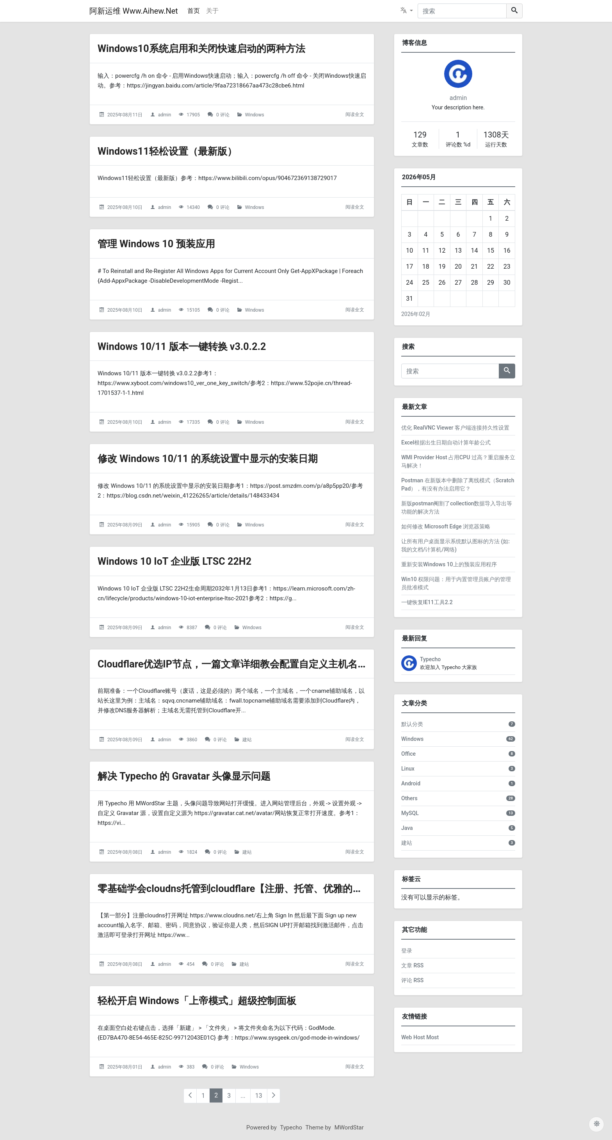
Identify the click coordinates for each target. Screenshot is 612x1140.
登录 (406, 950)
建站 (247, 739)
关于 (212, 10)
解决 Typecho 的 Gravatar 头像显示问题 (194, 775)
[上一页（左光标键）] (190, 1095)
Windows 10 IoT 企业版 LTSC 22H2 (183, 561)
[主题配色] (596, 1124)
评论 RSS (412, 980)
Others (409, 798)
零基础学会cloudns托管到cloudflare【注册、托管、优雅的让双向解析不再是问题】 (300, 888)
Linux (408, 768)
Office (408, 754)
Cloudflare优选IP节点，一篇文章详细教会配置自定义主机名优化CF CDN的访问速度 (300, 663)
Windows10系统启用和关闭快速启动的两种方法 (213, 48)
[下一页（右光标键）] (273, 1095)
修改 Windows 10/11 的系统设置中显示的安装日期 (220, 458)
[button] (406, 11)
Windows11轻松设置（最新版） (175, 151)
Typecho (430, 659)
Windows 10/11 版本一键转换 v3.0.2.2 (191, 346)
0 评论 (223, 115)
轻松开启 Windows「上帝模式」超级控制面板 (209, 1000)
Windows (254, 115)
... (243, 1095)
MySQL (410, 813)
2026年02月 (416, 314)
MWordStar (349, 1127)
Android (410, 783)
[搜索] (462, 11)
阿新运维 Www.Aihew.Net (133, 11)
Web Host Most (420, 1037)
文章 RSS (412, 965)
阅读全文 (354, 114)
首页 (193, 10)
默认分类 (412, 724)
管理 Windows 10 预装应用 (163, 243)
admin (164, 115)
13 (258, 1095)
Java (407, 828)
